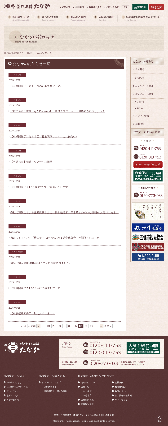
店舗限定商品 (87, 400)
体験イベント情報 (144, 94)
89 (91, 326)
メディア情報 (142, 116)
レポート (141, 102)
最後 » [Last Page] (108, 326)
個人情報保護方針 (123, 395)
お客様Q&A (120, 387)
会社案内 (119, 382)
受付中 (140, 108)
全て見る (139, 69)
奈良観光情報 (87, 404)
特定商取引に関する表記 (55, 391)
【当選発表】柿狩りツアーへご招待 (31, 161)
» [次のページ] (101, 326)
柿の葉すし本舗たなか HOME (18, 53)
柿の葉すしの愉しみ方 (17, 387)
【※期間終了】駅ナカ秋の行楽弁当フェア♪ (36, 86)
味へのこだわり (14, 391)
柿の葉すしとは (14, 382)
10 (48, 326)
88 (85, 326)
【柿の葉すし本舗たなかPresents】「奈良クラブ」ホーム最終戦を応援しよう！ (57, 111)
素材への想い (13, 395)
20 (53, 326)
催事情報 (139, 124)
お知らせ (139, 77)
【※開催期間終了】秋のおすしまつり (32, 313)
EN (125, 7)
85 (69, 326)
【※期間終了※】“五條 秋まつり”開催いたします (39, 187)
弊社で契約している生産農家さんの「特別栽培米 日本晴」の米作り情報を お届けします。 (64, 212)
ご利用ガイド (50, 387)
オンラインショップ (51, 382)
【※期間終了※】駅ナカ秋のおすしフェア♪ (36, 288)
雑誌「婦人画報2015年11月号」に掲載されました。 (41, 263)
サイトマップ (121, 400)
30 (59, 326)
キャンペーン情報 (144, 86)
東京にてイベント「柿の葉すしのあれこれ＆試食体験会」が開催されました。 (56, 237)
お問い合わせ (121, 391)
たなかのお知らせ (15, 400)
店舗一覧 (85, 387)
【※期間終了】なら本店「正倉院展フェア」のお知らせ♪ (43, 136)
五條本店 (87, 395)
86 (75, 326)
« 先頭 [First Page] (32, 326)
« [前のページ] (39, 326)
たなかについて (88, 382)
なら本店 (87, 391)
